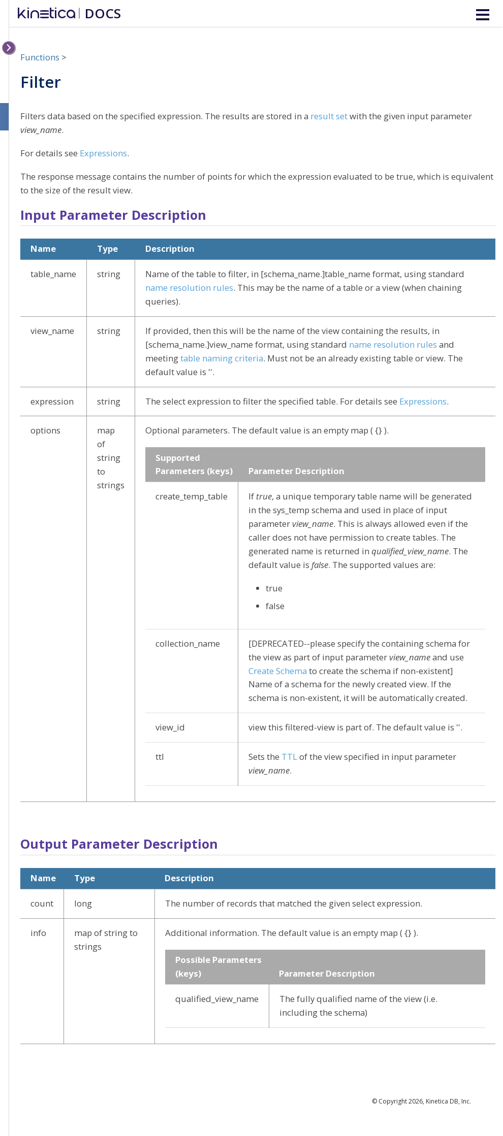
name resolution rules (189, 287)
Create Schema (277, 671)
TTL (289, 756)
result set (329, 116)
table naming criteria (221, 358)
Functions (39, 57)
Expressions (103, 153)
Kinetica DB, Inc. (448, 1101)
